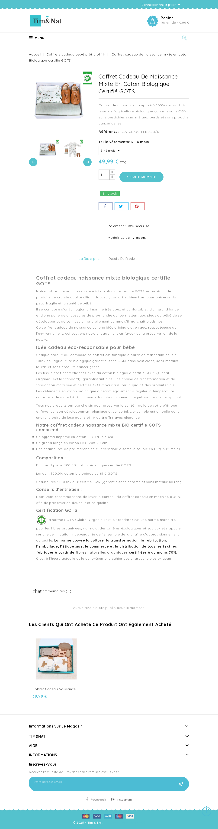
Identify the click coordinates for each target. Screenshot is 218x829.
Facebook (98, 799)
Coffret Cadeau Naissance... (55, 689)
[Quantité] (104, 175)
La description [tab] (90, 259)
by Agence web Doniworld (124, 822)
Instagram (124, 799)
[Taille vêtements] (111, 150)
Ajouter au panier (141, 177)
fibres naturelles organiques (102, 552)
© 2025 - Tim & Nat (88, 822)
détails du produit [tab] (123, 259)
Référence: (109, 132)
